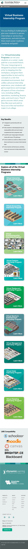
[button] (25, 3)
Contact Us (7, 529)
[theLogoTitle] (10, 2)
